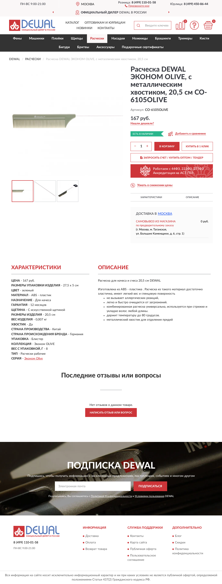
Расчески (97, 38)
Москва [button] (165, 213)
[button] (137, 5)
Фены (17, 38)
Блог (178, 536)
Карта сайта (138, 542)
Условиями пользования (149, 496)
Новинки (84, 28)
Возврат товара (96, 549)
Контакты (106, 28)
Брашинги (163, 38)
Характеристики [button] (151, 197)
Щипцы (77, 38)
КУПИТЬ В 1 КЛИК (197, 146)
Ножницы (140, 38)
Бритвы (83, 47)
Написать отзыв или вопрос (111, 412)
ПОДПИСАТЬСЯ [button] (150, 486)
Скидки (180, 542)
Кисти (204, 38)
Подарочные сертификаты (142, 47)
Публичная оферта (143, 549)
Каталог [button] (72, 22)
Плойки (58, 38)
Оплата (90, 542)
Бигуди (64, 47)
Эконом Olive (33, 358)
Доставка (92, 536)
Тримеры (185, 38)
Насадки (118, 38)
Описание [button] (192, 197)
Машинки (36, 38)
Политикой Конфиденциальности (111, 496)
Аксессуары (105, 47)
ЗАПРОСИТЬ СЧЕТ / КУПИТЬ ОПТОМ (171, 157)
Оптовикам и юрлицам (105, 22)
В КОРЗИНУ (167, 146)
